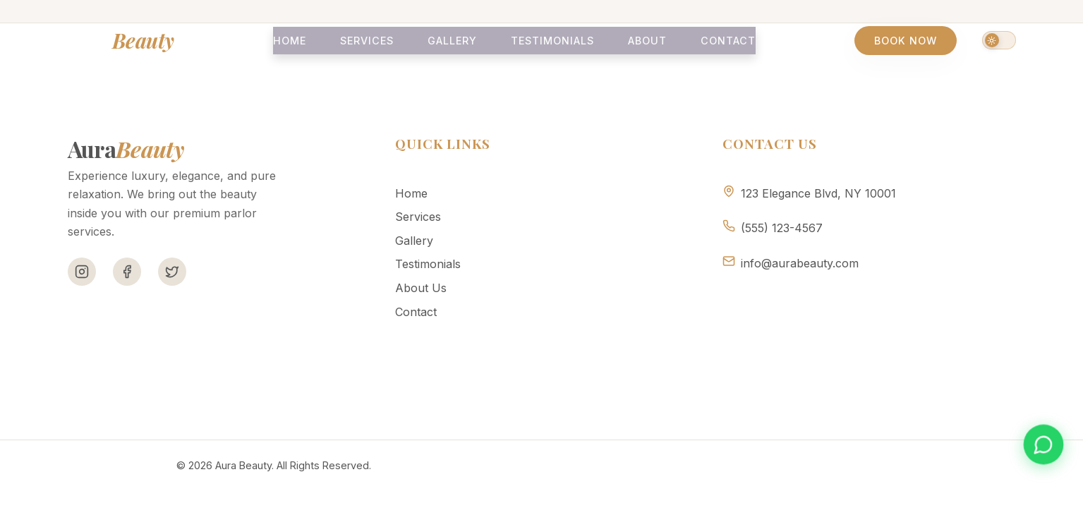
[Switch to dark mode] (999, 50)
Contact (728, 50)
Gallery (452, 50)
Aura (121, 50)
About (647, 50)
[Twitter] (172, 272)
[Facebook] (127, 272)
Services (367, 50)
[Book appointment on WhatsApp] (1033, 458)
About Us (421, 288)
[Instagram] (82, 272)
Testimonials (552, 50)
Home (289, 50)
